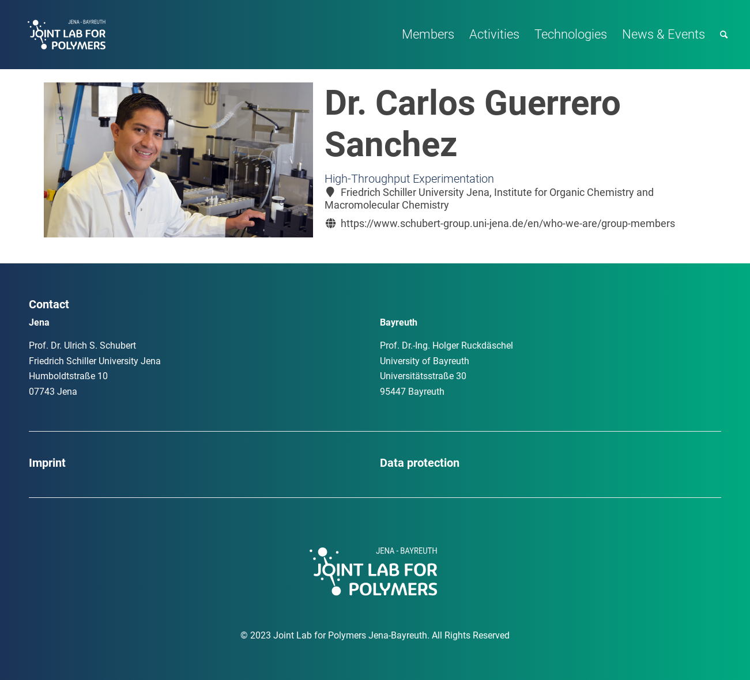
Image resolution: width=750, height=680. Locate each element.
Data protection (419, 463)
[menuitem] (428, 34)
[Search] (724, 34)
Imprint (47, 463)
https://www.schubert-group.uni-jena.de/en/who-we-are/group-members (508, 223)
